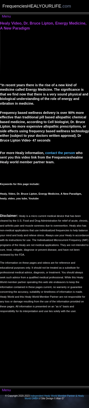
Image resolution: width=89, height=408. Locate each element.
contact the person (60, 153)
